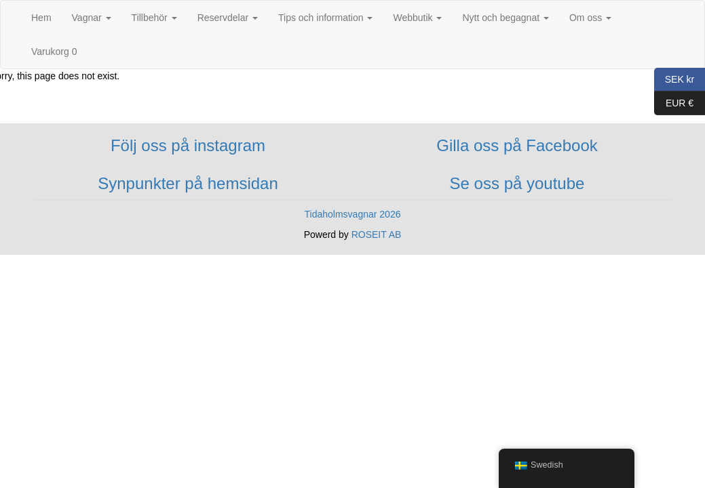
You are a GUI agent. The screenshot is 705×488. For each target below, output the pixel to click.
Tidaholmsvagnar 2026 (353, 214)
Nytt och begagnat (505, 17)
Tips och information (325, 17)
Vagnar (91, 17)
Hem (41, 17)
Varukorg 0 (54, 51)
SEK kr (674, 80)
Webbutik (417, 17)
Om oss (590, 17)
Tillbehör (154, 17)
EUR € (673, 103)
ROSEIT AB (376, 234)
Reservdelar (227, 17)
